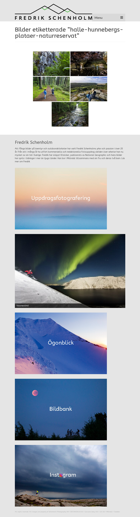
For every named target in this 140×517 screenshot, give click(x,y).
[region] (70, 271)
